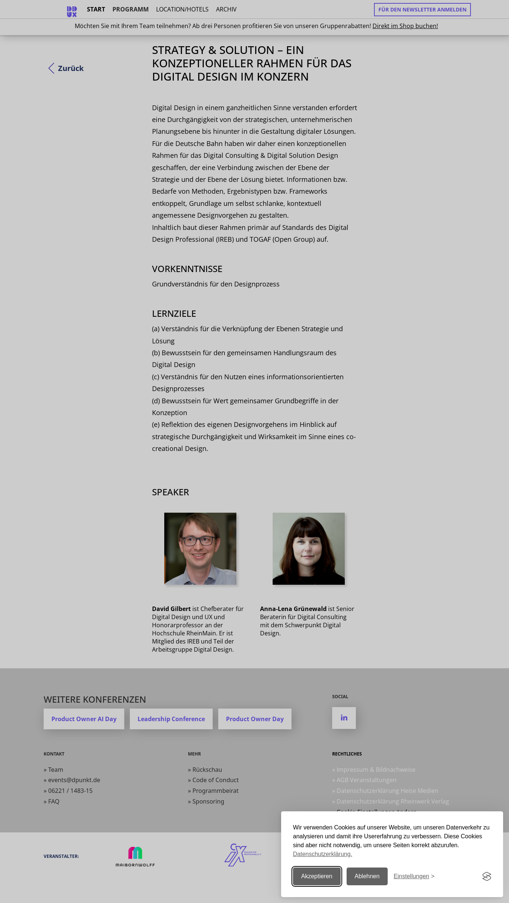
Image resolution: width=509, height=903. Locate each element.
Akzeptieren (317, 876)
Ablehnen (367, 876)
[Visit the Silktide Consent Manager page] (486, 876)
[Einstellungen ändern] (414, 876)
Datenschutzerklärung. (322, 854)
